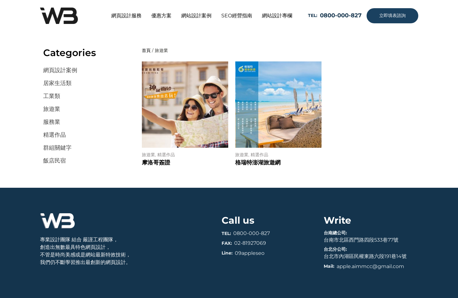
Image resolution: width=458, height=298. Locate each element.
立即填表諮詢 (392, 15)
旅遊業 (148, 155)
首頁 (146, 50)
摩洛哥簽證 (156, 162)
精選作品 (166, 155)
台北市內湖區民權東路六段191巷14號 (365, 256)
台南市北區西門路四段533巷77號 (361, 240)
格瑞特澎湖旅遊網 (258, 162)
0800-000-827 (251, 233)
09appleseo (249, 253)
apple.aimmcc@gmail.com (370, 266)
